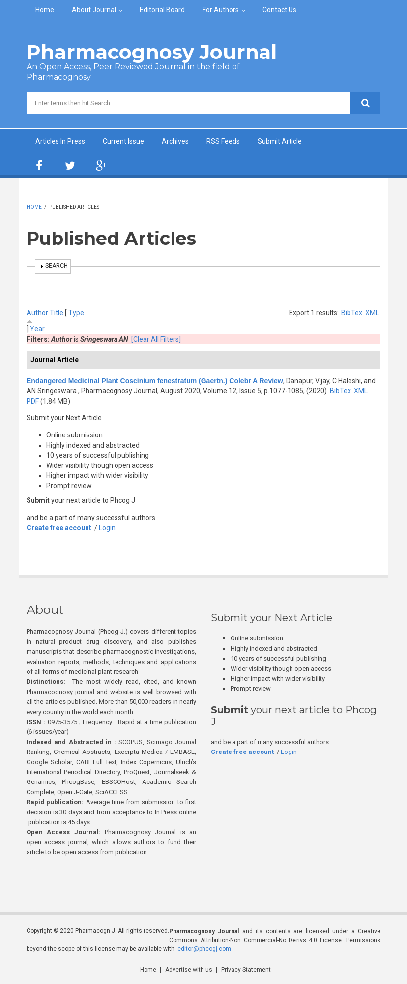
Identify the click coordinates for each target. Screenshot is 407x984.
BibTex (351, 313)
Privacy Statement (246, 970)
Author (37, 313)
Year (37, 329)
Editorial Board (162, 10)
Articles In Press (60, 141)
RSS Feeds (223, 141)
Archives (175, 141)
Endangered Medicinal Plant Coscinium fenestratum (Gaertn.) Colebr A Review (155, 381)
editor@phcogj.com (204, 948)
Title (56, 313)
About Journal (94, 10)
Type (76, 313)
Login (107, 528)
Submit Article (280, 141)
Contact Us (279, 10)
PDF (33, 401)
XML (372, 313)
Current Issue (123, 141)
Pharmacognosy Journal (152, 52)
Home (44, 10)
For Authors (221, 10)
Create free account (59, 528)
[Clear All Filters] (156, 339)
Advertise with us (188, 970)
